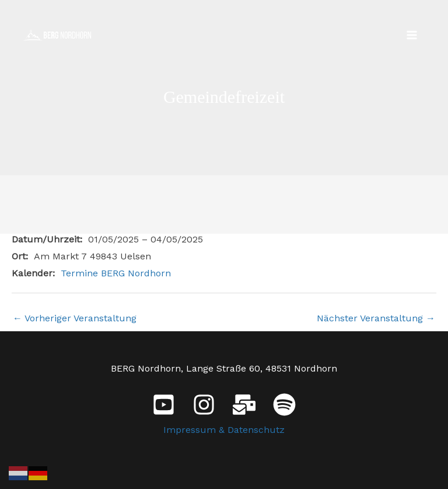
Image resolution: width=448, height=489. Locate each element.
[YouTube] (163, 404)
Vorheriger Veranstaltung (74, 318)
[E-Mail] (244, 404)
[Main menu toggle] (412, 35)
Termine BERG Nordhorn (116, 273)
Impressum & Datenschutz (224, 429)
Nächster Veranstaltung (376, 318)
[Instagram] (203, 404)
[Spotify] (284, 404)
